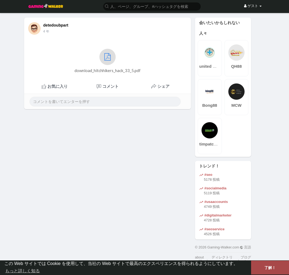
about (199, 257)
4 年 (46, 31)
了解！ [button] (270, 268)
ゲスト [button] (253, 6)
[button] (152, 6)
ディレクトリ (222, 257)
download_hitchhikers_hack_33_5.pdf (107, 61)
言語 (245, 247)
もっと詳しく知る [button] (22, 270)
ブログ (246, 257)
